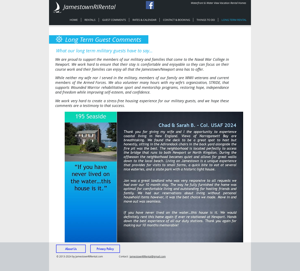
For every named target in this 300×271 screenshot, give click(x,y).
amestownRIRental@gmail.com (148, 256)
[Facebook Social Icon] (150, 5)
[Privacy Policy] (105, 249)
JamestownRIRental (89, 7)
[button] (154, 177)
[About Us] (71, 249)
